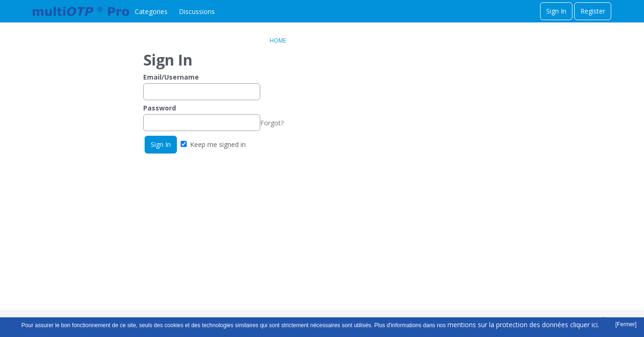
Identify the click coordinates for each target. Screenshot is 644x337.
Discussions (197, 11)
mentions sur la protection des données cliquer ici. (523, 324)
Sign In (556, 11)
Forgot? (272, 122)
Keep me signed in (213, 144)
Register (592, 11)
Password (159, 107)
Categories (151, 11)
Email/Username (171, 77)
